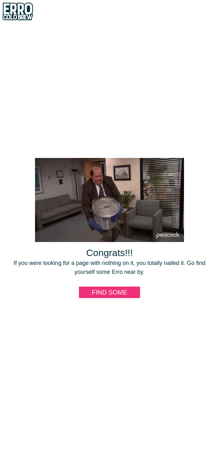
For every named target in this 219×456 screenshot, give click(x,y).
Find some (109, 292)
